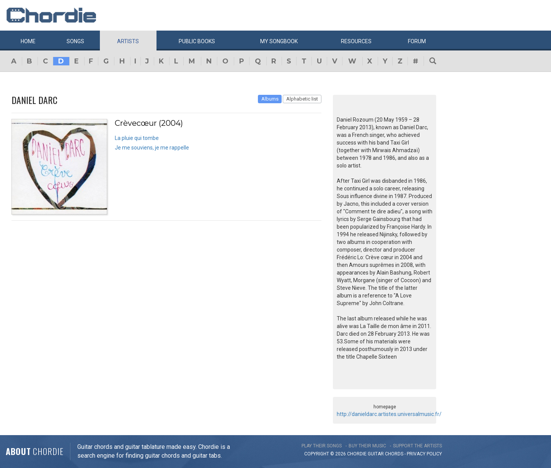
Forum (417, 41)
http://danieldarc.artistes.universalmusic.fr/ (389, 414)
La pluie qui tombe (137, 138)
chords (394, 454)
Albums (270, 99)
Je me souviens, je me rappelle (152, 148)
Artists (128, 41)
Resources (356, 41)
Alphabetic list (302, 99)
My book (279, 41)
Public (197, 41)
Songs (75, 41)
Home (28, 41)
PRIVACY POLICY (424, 454)
